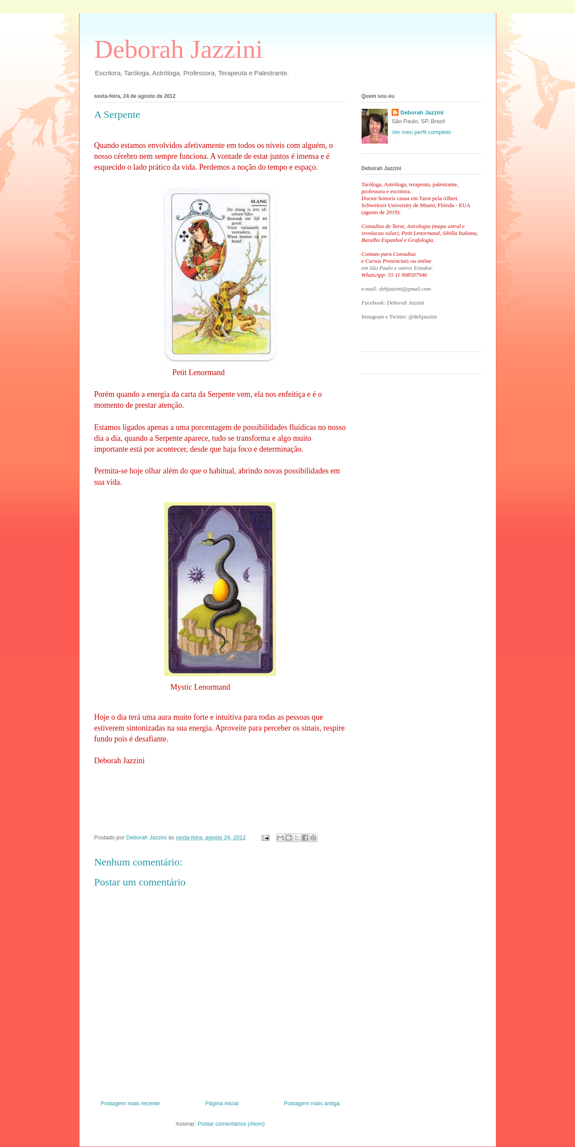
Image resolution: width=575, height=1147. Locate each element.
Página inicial (222, 1103)
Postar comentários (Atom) (231, 1123)
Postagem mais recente (130, 1103)
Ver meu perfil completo (421, 132)
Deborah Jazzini (178, 49)
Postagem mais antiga (312, 1103)
